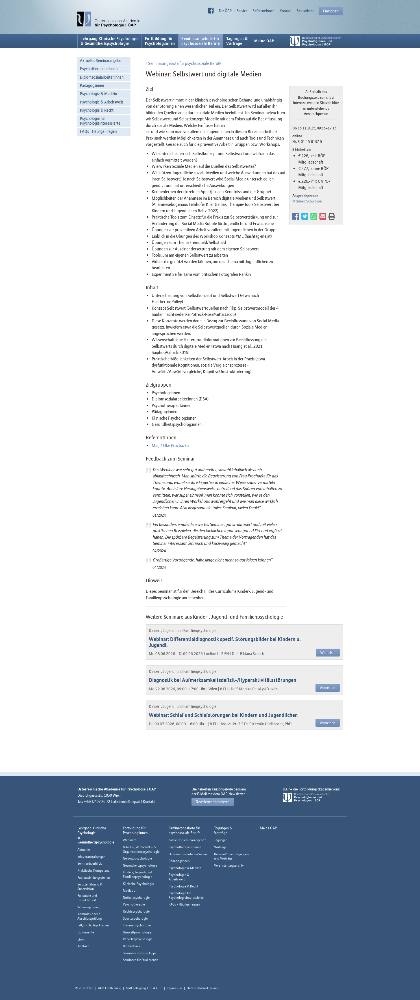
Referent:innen (264, 10)
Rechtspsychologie (136, 911)
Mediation (130, 890)
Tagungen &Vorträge (237, 40)
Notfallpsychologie (136, 897)
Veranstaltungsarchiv (229, 865)
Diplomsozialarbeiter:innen (101, 77)
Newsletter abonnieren (213, 801)
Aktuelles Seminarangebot (101, 60)
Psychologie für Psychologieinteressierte (100, 120)
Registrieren (305, 10)
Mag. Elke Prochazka (170, 445)
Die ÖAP (225, 10)
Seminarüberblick (89, 863)
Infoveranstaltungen (91, 856)
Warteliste (327, 652)
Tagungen (220, 840)
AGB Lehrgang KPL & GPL (144, 988)
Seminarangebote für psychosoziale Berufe (183, 63)
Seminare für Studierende (140, 960)
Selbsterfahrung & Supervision (89, 886)
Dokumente (85, 932)
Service (242, 10)
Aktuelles (83, 849)
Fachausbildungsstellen (93, 877)
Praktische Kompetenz (93, 870)
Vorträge (220, 847)
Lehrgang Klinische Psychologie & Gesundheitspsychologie (109, 40)
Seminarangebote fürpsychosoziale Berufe (200, 40)
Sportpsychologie (135, 918)
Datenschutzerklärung (202, 988)
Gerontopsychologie (137, 858)
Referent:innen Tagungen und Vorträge (231, 856)
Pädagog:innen (92, 85)
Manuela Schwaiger (307, 201)
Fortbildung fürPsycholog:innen (160, 40)
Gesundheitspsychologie (140, 865)
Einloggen (330, 11)
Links (81, 939)
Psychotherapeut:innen (98, 68)
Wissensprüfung (88, 907)
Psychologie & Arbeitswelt (101, 102)
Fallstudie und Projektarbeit (87, 897)
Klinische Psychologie (138, 884)
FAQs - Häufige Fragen (98, 131)
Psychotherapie (134, 904)
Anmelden (327, 687)
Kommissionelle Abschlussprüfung (89, 916)
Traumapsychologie (137, 925)
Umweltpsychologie (137, 932)
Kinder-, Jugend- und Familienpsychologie (137, 874)
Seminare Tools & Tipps (139, 953)
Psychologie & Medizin (98, 93)
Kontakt (285, 10)
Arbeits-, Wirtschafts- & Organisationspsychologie (141, 849)
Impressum (174, 988)
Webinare (129, 840)
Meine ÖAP (264, 41)
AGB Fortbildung (109, 988)
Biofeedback (131, 946)
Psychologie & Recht (97, 110)
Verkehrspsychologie (138, 939)
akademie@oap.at (126, 801)
